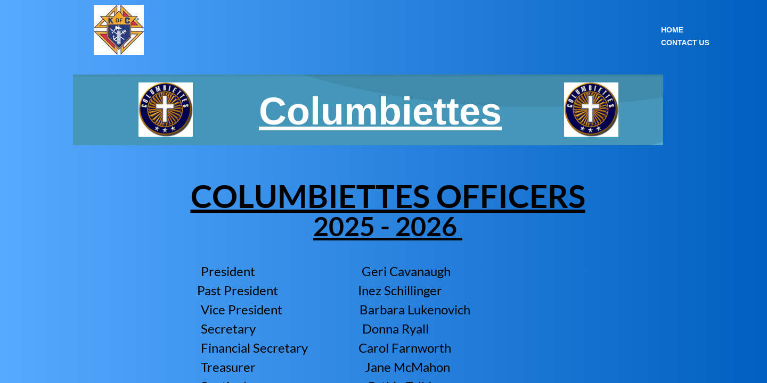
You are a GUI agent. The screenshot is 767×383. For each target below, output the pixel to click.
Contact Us (685, 42)
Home (672, 30)
